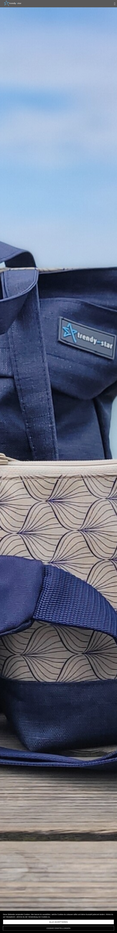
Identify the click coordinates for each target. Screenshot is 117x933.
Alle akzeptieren (58, 922)
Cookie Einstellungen (58, 928)
